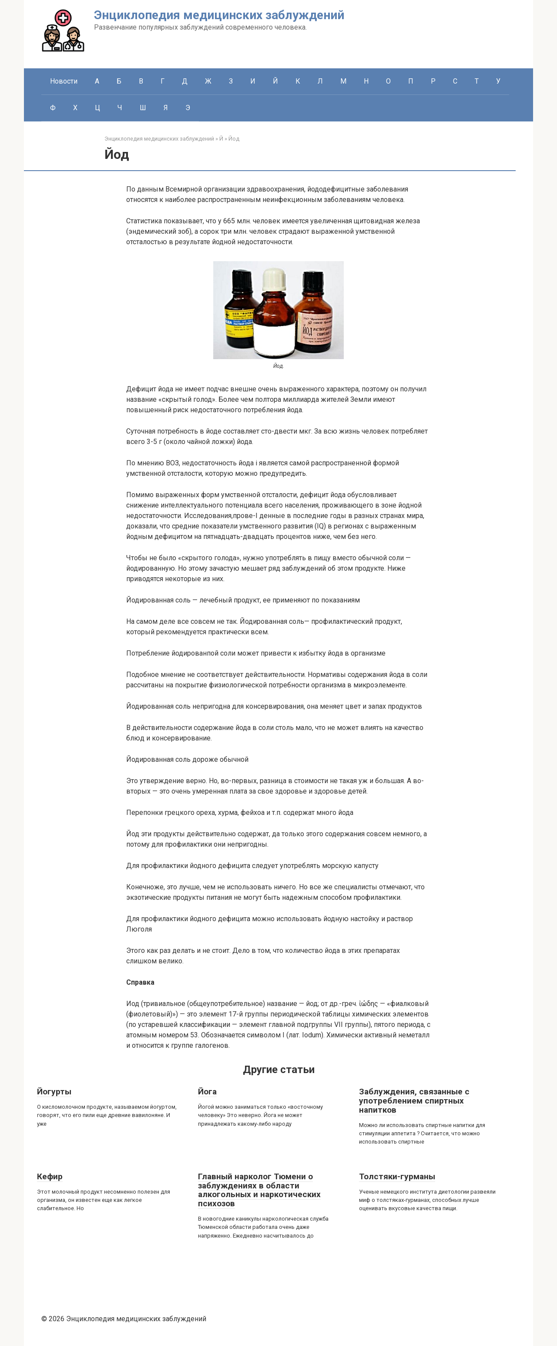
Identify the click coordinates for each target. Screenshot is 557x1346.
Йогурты (54, 1092)
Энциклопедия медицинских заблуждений (219, 15)
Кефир (50, 1176)
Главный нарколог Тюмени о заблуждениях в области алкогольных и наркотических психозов (259, 1190)
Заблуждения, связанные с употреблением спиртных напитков (414, 1101)
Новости (63, 81)
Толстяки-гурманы (397, 1176)
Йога (207, 1092)
